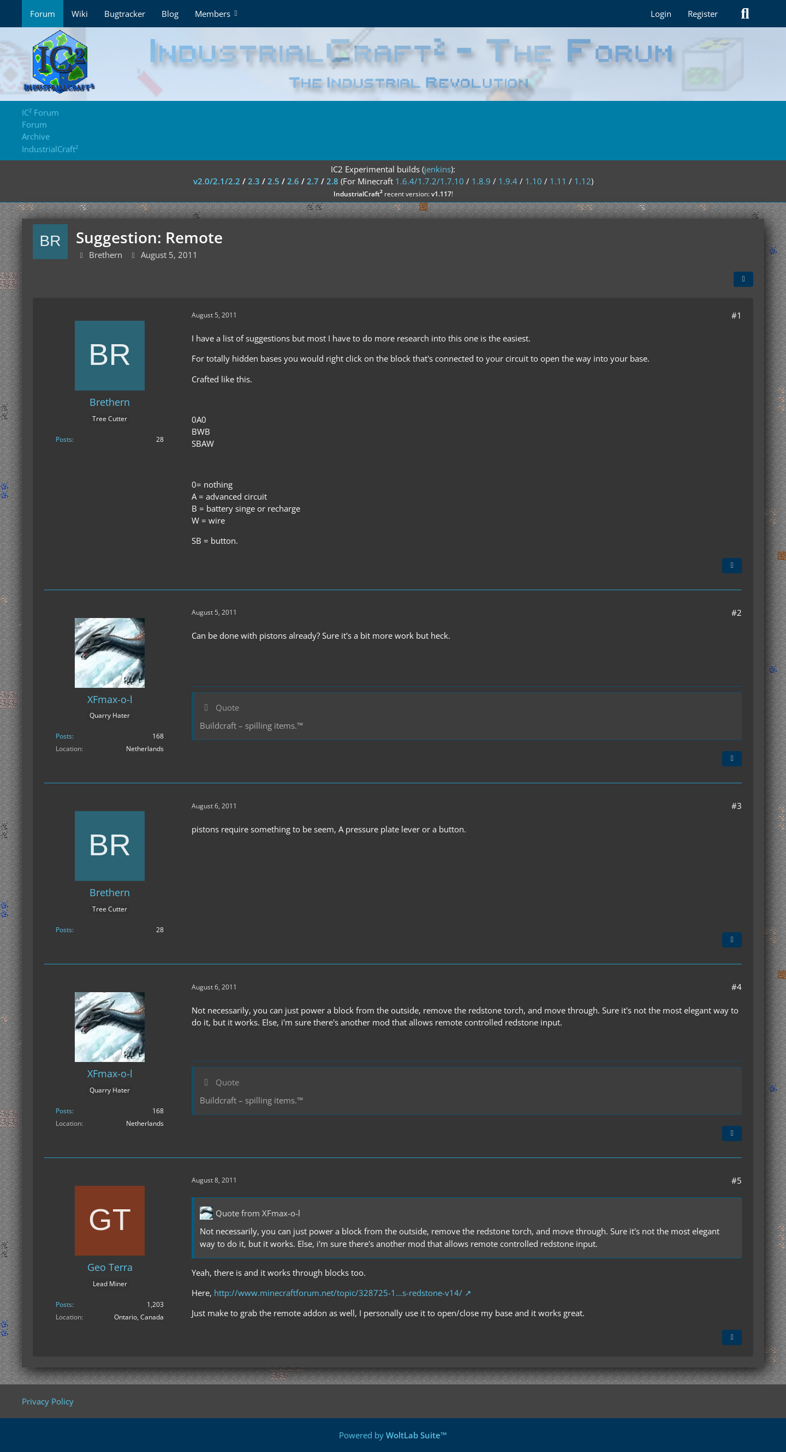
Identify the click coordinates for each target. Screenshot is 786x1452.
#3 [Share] (736, 805)
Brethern (105, 254)
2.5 (273, 181)
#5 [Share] (736, 1180)
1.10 (533, 181)
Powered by (393, 1435)
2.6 (293, 181)
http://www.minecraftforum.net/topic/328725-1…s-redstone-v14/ (338, 1292)
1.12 (582, 181)
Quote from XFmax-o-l (258, 1213)
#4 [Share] (736, 986)
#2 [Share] (736, 612)
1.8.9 (481, 181)
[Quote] (732, 565)
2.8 (332, 181)
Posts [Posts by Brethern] (64, 439)
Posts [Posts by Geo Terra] (64, 1304)
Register (703, 13)
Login (661, 13)
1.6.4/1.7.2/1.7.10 (429, 181)
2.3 (254, 181)
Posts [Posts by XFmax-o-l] (64, 736)
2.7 (313, 181)
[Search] (745, 13)
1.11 (558, 181)
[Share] (743, 279)
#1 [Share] (736, 315)
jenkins (437, 169)
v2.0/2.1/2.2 (216, 181)
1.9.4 (507, 181)
